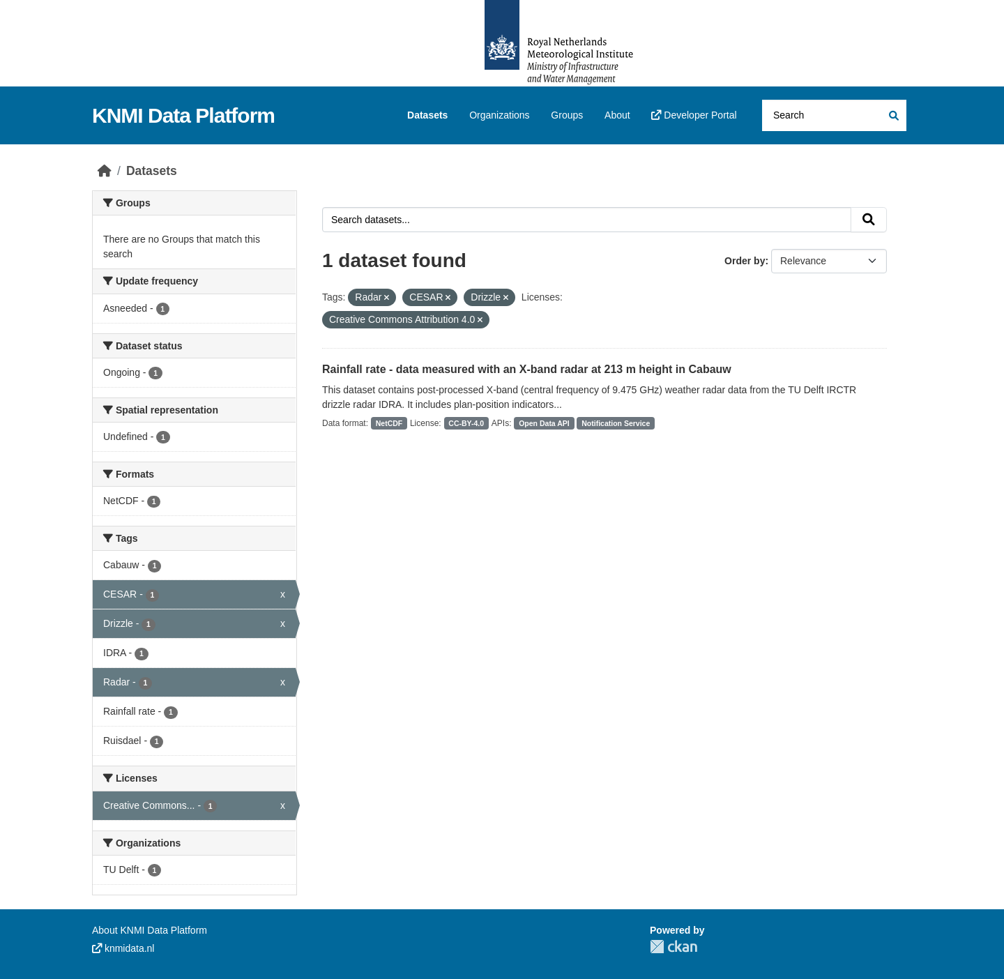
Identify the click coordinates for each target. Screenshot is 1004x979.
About (617, 115)
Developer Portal (693, 115)
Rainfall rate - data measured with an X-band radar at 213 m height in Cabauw (526, 369)
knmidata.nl (123, 948)
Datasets (427, 115)
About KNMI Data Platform (149, 930)
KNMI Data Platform (183, 115)
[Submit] (893, 115)
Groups (567, 115)
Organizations (499, 115)
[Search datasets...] (834, 115)
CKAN (673, 946)
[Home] (105, 171)
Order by (744, 260)
